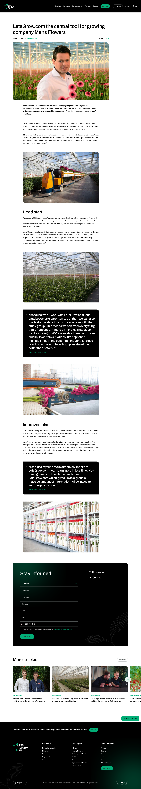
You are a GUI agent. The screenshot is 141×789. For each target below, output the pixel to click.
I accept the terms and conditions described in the (48, 629)
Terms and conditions (78, 782)
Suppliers (45, 760)
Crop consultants (47, 757)
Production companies (49, 748)
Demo (127, 718)
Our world (104, 754)
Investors (45, 754)
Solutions (58, 6)
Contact (135, 718)
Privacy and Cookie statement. (63, 629)
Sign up (93, 729)
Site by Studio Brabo (92, 782)
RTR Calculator (76, 766)
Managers (45, 751)
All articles (122, 659)
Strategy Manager (77, 751)
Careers (95, 6)
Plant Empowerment (78, 757)
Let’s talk (105, 6)
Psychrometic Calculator (79, 763)
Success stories (77, 6)
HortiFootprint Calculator (79, 754)
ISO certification (106, 763)
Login (102, 757)
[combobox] (22, 624)
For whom (66, 6)
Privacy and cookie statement (62, 782)
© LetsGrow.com (48, 782)
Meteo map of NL (77, 760)
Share (101, 38)
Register (103, 760)
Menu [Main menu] (119, 6)
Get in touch (107, 768)
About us (88, 6)
